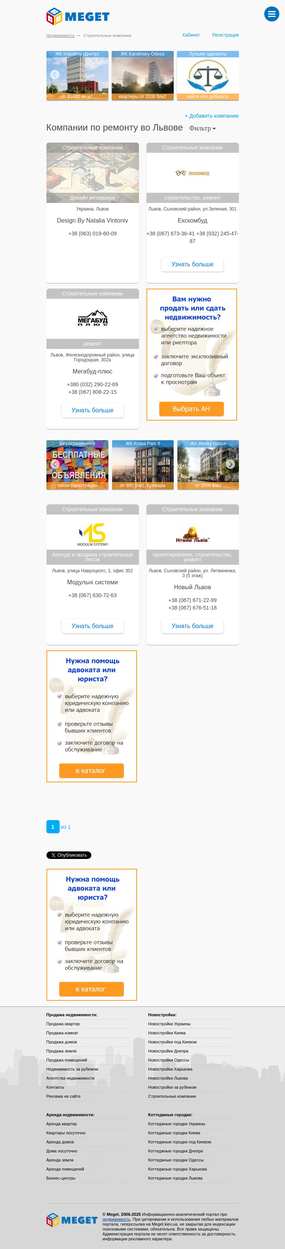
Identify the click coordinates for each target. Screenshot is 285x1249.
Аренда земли (60, 1160)
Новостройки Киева (167, 1033)
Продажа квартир (63, 1024)
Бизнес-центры (60, 1178)
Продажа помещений (66, 1060)
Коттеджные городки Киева (174, 1133)
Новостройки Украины (169, 1024)
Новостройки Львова (168, 1078)
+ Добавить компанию (212, 116)
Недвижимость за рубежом (72, 1069)
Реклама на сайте (63, 1096)
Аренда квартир (61, 1123)
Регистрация (225, 35)
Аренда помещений (65, 1169)
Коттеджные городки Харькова (177, 1169)
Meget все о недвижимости (72, 1220)
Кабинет (191, 35)
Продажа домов (61, 1042)
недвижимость (117, 1219)
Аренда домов (60, 1142)
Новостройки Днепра (168, 1051)
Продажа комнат (62, 1033)
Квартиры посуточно (66, 1133)
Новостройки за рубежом (172, 1087)
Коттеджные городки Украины (176, 1123)
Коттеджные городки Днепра (175, 1151)
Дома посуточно (61, 1151)
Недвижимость (60, 35)
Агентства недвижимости (70, 1078)
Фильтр (202, 128)
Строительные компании (172, 1096)
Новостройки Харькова (170, 1069)
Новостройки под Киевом (172, 1042)
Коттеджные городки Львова (175, 1178)
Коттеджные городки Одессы (176, 1160)
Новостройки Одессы (168, 1060)
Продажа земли (61, 1051)
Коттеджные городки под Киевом (179, 1142)
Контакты (55, 1087)
